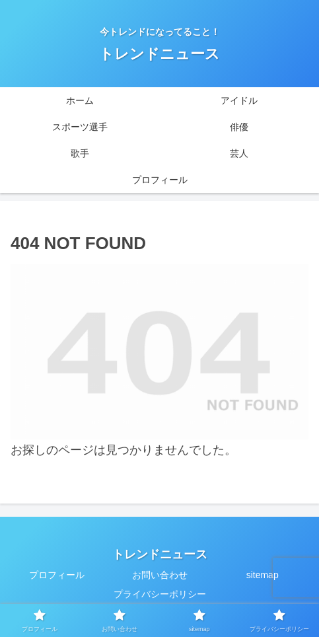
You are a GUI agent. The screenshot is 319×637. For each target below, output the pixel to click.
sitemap (262, 575)
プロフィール (57, 575)
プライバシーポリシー (160, 594)
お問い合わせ (160, 575)
